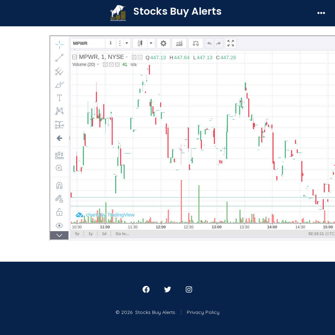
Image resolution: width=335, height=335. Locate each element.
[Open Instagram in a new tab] (189, 289)
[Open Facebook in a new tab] (146, 289)
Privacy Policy (203, 312)
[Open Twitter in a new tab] (167, 289)
